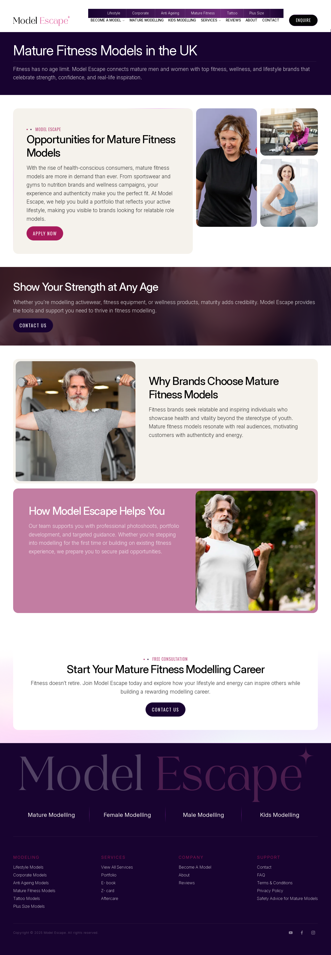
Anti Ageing (138, 4)
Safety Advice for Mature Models (287, 898)
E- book (108, 882)
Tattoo (245, 4)
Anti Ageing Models (31, 882)
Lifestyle (36, 4)
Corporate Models (30, 874)
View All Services (117, 867)
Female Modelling (127, 814)
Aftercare (109, 898)
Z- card (107, 890)
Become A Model (108, 20)
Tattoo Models (26, 898)
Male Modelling (203, 814)
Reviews (233, 20)
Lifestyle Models (28, 867)
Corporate (86, 4)
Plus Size (293, 4)
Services (211, 20)
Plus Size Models (29, 906)
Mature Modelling (147, 20)
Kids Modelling (182, 20)
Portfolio (108, 874)
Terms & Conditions (275, 882)
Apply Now (45, 233)
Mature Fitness (194, 4)
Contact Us (33, 325)
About (251, 20)
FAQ (261, 874)
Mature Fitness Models (34, 890)
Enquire (303, 20)
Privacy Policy (270, 890)
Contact (270, 20)
